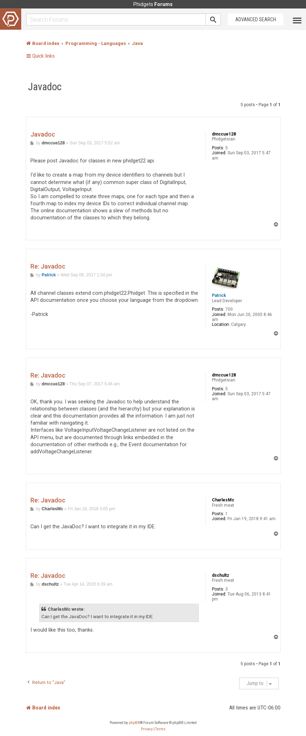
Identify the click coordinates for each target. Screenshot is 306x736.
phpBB (134, 723)
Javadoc (45, 87)
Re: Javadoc (47, 266)
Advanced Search (255, 19)
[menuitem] (147, 729)
